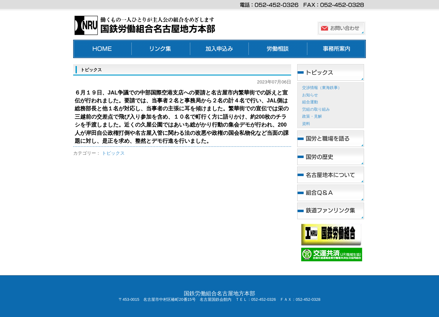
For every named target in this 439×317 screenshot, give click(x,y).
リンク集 (161, 49)
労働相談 (278, 49)
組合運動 (310, 102)
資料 (306, 123)
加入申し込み (219, 49)
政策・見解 (312, 116)
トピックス (113, 153)
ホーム (102, 49)
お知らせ (310, 95)
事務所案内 (336, 49)
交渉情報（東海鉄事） (322, 87)
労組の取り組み (316, 109)
